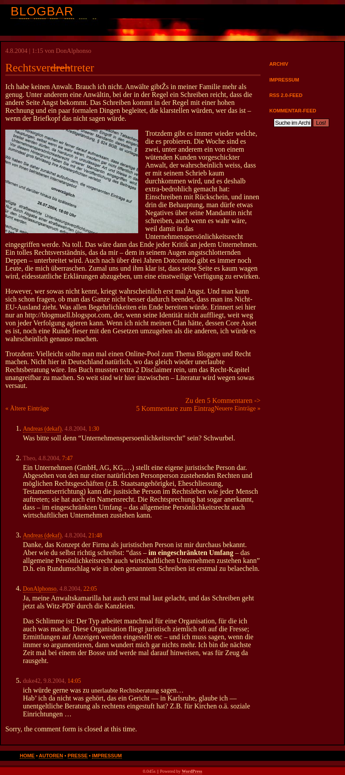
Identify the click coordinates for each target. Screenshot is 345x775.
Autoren (51, 755)
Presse (78, 755)
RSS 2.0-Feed (285, 95)
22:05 (90, 588)
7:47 (67, 458)
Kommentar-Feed (292, 110)
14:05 (74, 681)
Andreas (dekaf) (42, 428)
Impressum (284, 79)
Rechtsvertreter (49, 67)
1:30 (93, 428)
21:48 (95, 535)
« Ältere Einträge (27, 408)
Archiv (278, 64)
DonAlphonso (39, 588)
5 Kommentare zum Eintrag (175, 408)
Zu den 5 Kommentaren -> (223, 400)
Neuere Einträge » (237, 408)
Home (27, 755)
